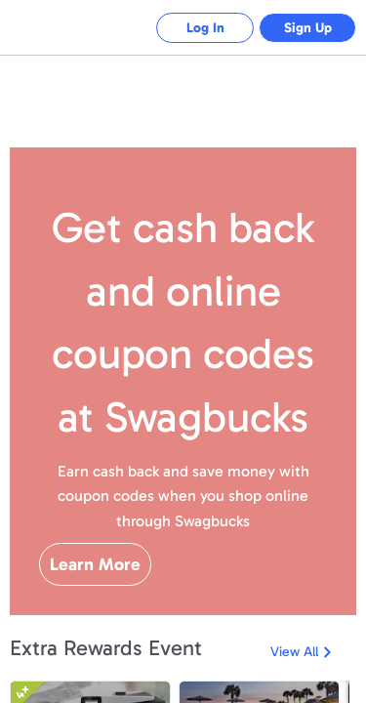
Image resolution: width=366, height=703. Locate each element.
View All (294, 651)
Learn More (95, 564)
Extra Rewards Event (106, 648)
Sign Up (308, 28)
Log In (205, 28)
